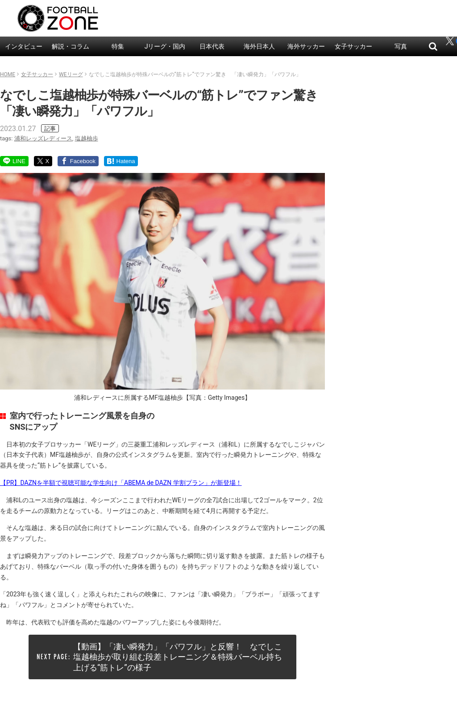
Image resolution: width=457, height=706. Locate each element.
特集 (118, 46)
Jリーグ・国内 (165, 46)
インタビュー (23, 46)
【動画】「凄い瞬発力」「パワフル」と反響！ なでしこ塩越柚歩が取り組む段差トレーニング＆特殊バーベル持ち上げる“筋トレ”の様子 (177, 657)
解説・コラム (70, 46)
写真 (401, 46)
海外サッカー (306, 46)
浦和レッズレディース (43, 138)
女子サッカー (353, 46)
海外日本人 (259, 46)
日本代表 (211, 46)
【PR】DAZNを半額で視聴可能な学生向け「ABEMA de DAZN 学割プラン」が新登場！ (121, 482)
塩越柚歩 (86, 138)
